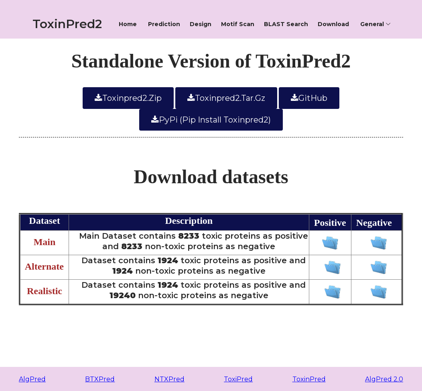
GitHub (309, 98)
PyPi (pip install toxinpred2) (211, 120)
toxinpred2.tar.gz (226, 98)
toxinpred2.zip (128, 98)
